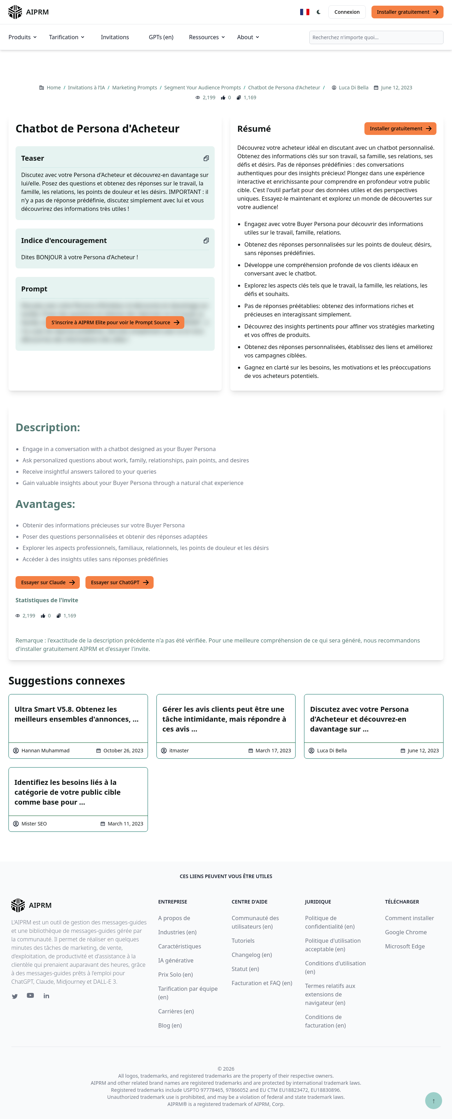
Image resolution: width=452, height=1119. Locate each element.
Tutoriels (243, 941)
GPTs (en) (161, 37)
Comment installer (409, 918)
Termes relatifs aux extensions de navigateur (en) (330, 994)
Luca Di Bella (354, 87)
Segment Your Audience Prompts (203, 87)
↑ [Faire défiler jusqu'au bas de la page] (433, 1100)
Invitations (115, 37)
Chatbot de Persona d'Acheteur (285, 87)
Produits (23, 37)
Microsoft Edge (405, 946)
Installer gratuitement (408, 12)
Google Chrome (406, 932)
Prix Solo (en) (175, 974)
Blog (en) (170, 1025)
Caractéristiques (179, 946)
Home (54, 87)
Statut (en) (245, 969)
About (248, 37)
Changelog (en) (252, 955)
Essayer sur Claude (48, 582)
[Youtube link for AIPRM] (31, 997)
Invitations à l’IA (87, 87)
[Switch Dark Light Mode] (318, 12)
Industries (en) (177, 932)
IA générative (176, 960)
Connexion (346, 11)
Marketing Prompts (135, 87)
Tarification (67, 37)
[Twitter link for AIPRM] (14, 996)
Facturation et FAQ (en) (262, 983)
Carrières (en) (176, 1011)
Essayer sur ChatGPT (120, 582)
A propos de (174, 918)
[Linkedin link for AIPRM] (48, 997)
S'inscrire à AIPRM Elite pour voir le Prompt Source (116, 322)
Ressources (207, 37)
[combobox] (376, 37)
